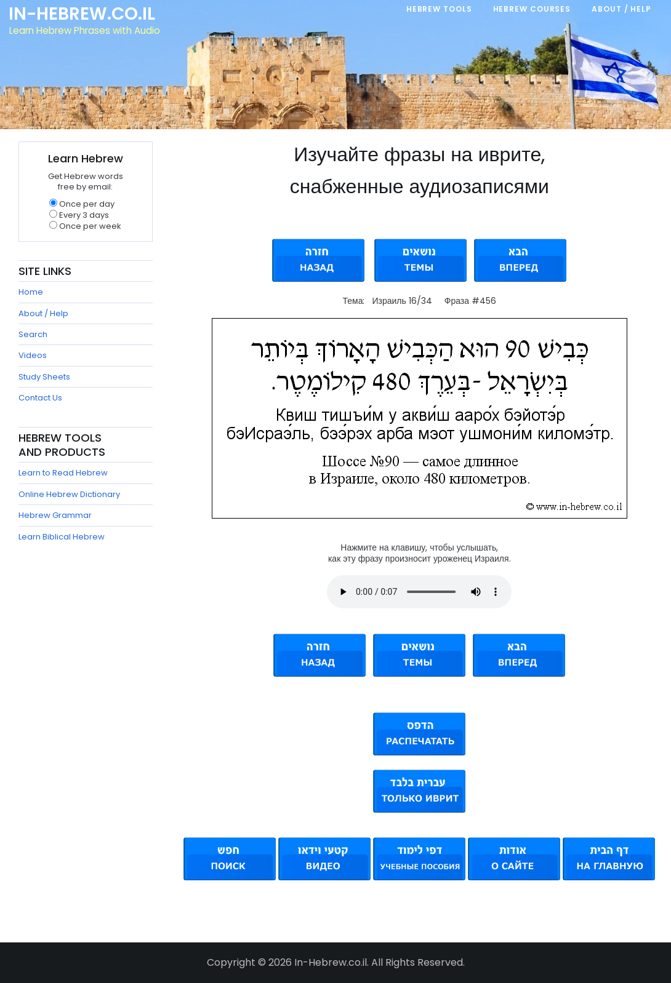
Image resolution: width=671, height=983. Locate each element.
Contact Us (40, 398)
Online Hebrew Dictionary (69, 494)
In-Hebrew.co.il (83, 14)
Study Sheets (44, 377)
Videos (32, 355)
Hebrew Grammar (55, 515)
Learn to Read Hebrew (63, 473)
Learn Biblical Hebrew (61, 537)
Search (32, 334)
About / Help (43, 313)
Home (30, 292)
